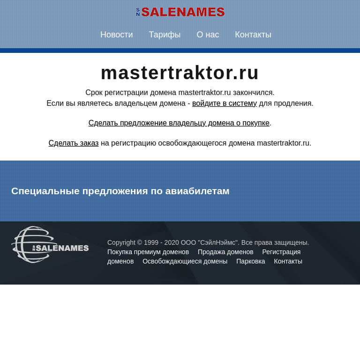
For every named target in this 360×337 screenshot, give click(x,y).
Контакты (253, 34)
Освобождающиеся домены (185, 261)
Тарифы (165, 34)
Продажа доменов (226, 252)
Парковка (251, 261)
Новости (116, 34)
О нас (207, 34)
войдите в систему (224, 103)
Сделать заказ (74, 143)
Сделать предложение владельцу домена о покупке (179, 123)
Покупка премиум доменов (149, 252)
